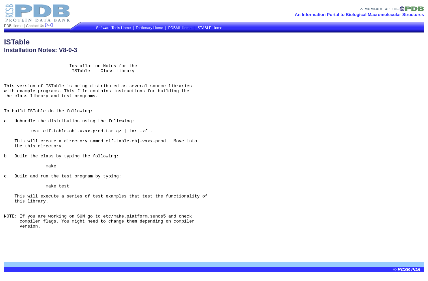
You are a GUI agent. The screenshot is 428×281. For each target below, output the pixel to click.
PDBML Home (180, 28)
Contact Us (39, 26)
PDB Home (13, 26)
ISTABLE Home (209, 28)
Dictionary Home (149, 28)
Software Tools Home (113, 28)
